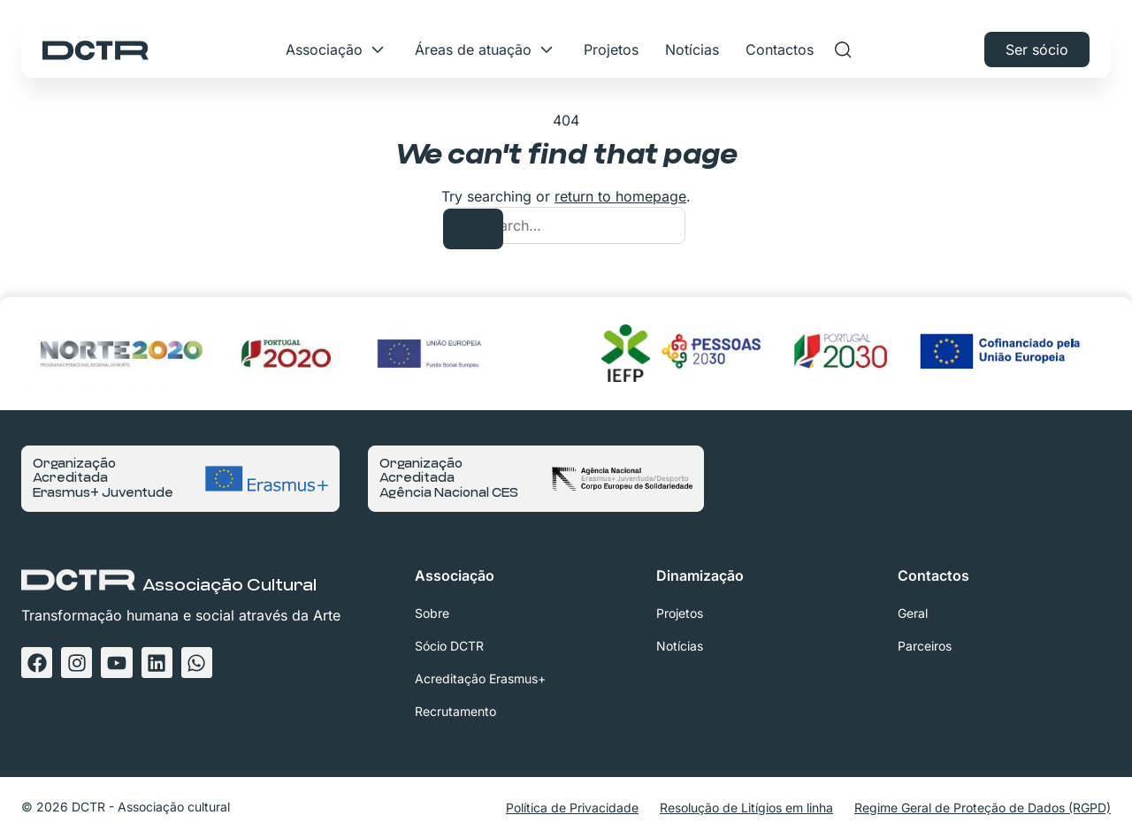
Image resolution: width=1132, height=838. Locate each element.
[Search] (473, 229)
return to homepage (620, 196)
